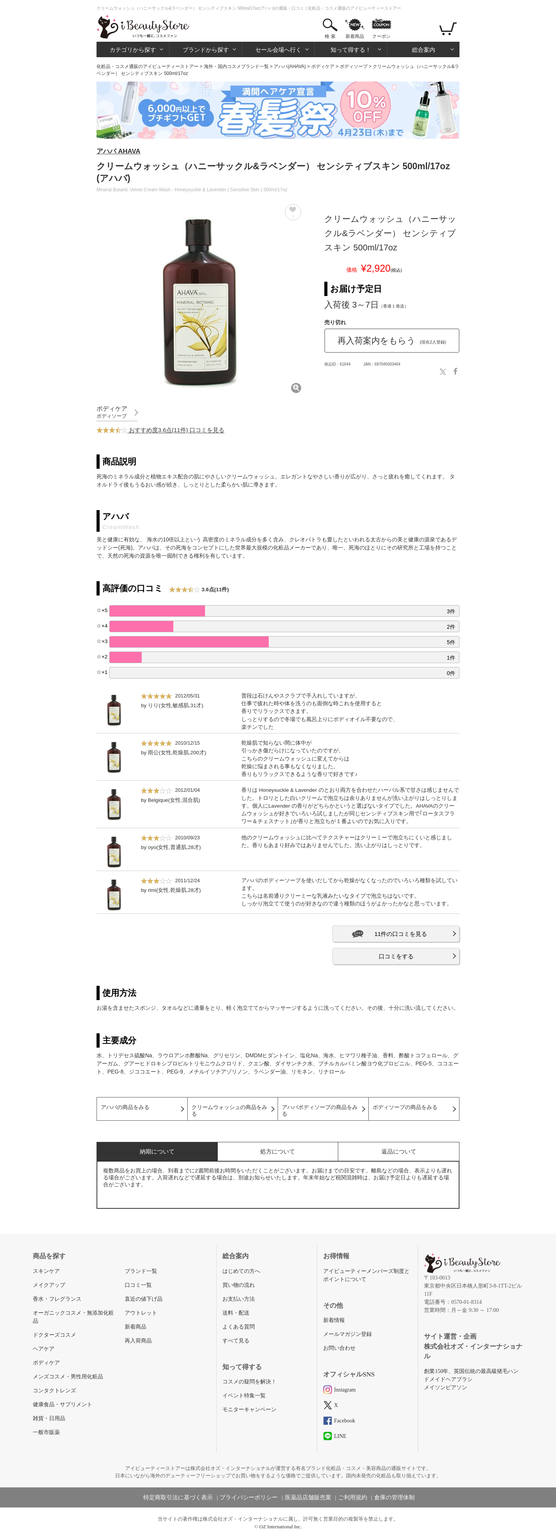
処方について (277, 1151)
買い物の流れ (238, 1285)
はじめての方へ (241, 1271)
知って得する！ (351, 49)
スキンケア (46, 1271)
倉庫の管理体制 (394, 1497)
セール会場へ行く (278, 49)
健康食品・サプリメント (62, 1404)
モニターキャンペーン (249, 1409)
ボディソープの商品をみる (405, 1107)
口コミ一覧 (138, 1285)
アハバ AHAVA (119, 151)
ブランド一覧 (141, 1271)
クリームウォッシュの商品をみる (229, 1110)
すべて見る (235, 1341)
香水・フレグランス (57, 1299)
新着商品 (355, 36)
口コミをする (396, 956)
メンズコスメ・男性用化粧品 (68, 1377)
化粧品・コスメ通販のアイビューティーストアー (147, 66)
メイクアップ (49, 1285)
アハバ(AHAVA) (290, 66)
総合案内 (423, 49)
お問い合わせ (339, 1348)
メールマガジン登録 (347, 1334)
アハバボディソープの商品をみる (320, 1110)
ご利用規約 (352, 1497)
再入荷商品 (138, 1341)
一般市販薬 (46, 1432)
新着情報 (334, 1320)
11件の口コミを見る (401, 934)
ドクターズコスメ (54, 1335)
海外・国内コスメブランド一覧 (236, 66)
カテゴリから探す (133, 49)
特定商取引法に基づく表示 (178, 1497)
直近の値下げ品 (144, 1299)
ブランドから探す (206, 49)
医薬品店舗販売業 (308, 1497)
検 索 (330, 36)
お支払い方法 (238, 1299)
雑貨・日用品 (49, 1418)
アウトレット (141, 1313)
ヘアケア (43, 1349)
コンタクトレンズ (54, 1390)
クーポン (381, 36)
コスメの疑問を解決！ (249, 1382)
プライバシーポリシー (249, 1497)
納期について (157, 1151)
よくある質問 (238, 1327)
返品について (398, 1151)
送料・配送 (235, 1313)
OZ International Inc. (280, 1526)
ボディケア (322, 66)
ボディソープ (354, 66)
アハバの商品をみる (125, 1107)
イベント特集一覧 (244, 1395)
